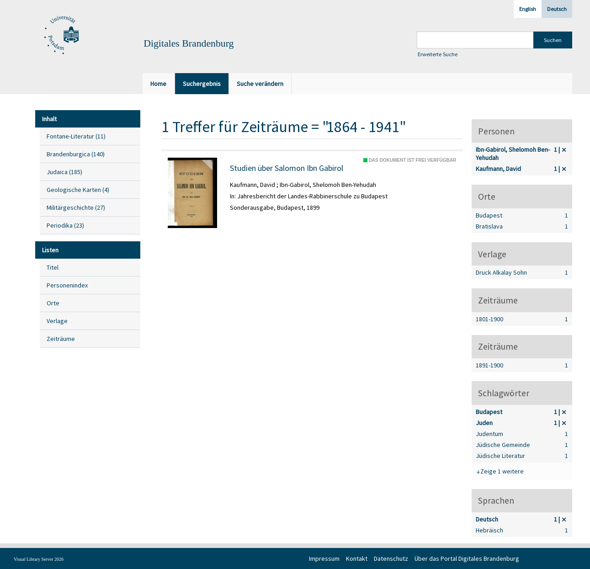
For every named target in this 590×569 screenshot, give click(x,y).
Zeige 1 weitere (502, 471)
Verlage (57, 321)
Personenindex (67, 285)
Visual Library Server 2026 (39, 559)
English (527, 8)
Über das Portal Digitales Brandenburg (467, 558)
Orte (53, 303)
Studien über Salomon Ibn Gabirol (286, 168)
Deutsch (557, 8)
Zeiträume (61, 339)
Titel (52, 267)
